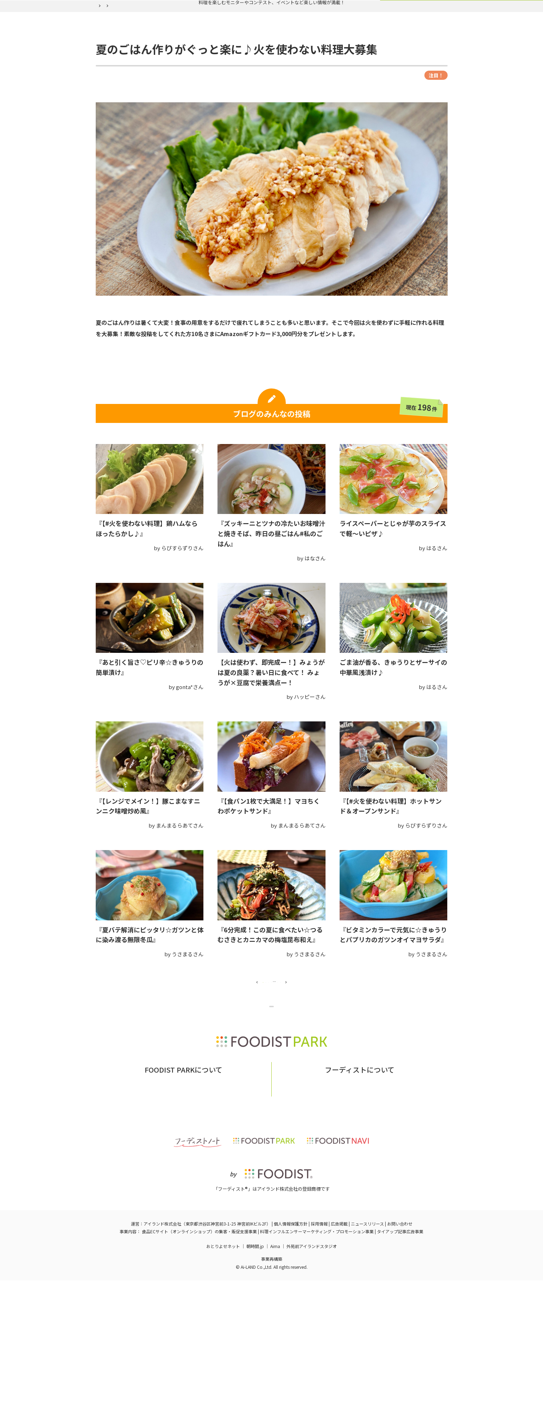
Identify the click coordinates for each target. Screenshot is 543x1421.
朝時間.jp (255, 1386)
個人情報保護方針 (291, 1364)
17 (323, 1051)
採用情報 (319, 1364)
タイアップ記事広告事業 (400, 1372)
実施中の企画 (191, 53)
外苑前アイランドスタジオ (311, 1386)
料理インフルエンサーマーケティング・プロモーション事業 (317, 1372)
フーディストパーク (114, 70)
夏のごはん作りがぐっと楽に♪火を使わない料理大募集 (231, 70)
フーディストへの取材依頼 (383, 1219)
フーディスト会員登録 (304, 53)
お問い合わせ (215, 1219)
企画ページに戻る (273, 1091)
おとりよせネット (223, 1386)
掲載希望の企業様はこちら (183, 1230)
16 (303, 1051)
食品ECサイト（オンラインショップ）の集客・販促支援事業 (199, 1372)
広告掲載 (339, 1364)
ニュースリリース (367, 1364)
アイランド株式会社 (162, 1364)
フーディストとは (325, 1219)
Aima (275, 1386)
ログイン (357, 53)
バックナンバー (242, 53)
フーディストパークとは (165, 1219)
